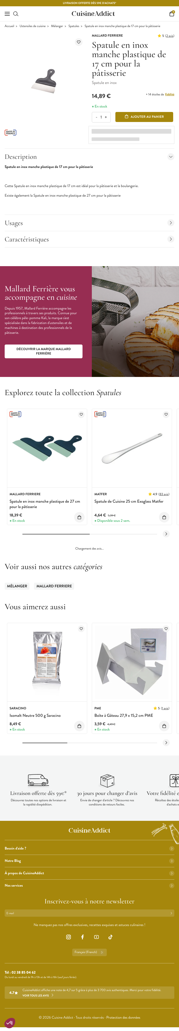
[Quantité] (101, 117)
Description (89, 156)
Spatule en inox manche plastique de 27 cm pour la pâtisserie (45, 504)
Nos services (89, 885)
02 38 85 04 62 (23, 972)
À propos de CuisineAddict (89, 873)
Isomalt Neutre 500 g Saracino (35, 715)
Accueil (9, 26)
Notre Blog (89, 861)
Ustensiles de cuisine (33, 26)
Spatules (74, 26)
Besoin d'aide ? (89, 848)
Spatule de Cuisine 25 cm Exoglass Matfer (128, 501)
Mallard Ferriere (54, 586)
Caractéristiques (89, 239)
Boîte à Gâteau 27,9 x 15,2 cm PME (123, 715)
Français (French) (89, 952)
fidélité (169, 94)
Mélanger (57, 26)
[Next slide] (166, 533)
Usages (89, 223)
